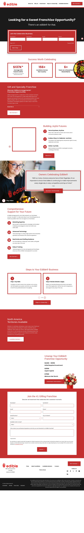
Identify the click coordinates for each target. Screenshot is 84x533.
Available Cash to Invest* (16, 427)
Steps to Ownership (42, 307)
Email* (43, 36)
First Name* (13, 36)
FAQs (27, 471)
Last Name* (29, 36)
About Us (48, 160)
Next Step (15, 48)
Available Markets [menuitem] (63, 3)
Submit (42, 454)
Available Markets (16, 344)
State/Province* (14, 420)
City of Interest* (46, 420)
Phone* (60, 36)
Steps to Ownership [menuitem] (52, 3)
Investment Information (54, 386)
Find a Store (42, 475)
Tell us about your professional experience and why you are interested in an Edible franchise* (32, 433)
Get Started (77, 3)
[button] (82, 39)
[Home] (10, 4)
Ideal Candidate (35, 471)
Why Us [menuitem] (36, 3)
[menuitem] (4, 490)
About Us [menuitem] (30, 3)
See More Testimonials (53, 196)
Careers (57, 471)
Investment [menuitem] (43, 3)
